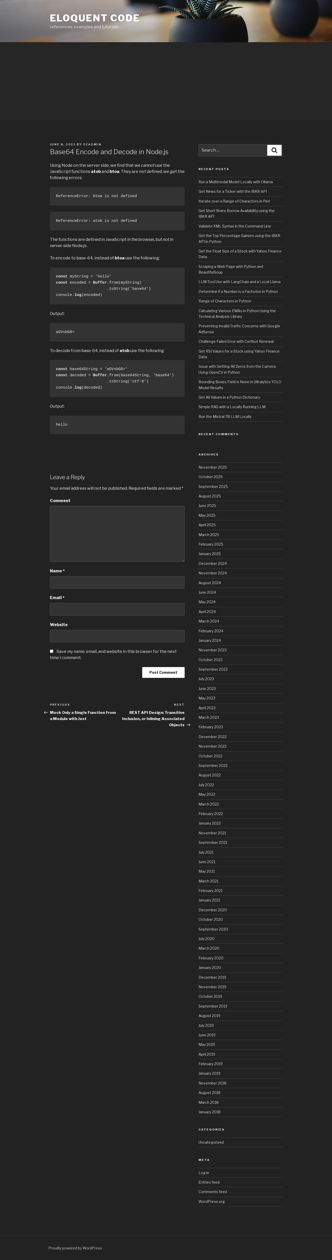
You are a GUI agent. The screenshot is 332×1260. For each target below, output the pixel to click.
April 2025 (207, 525)
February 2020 (211, 958)
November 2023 (213, 650)
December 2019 (212, 977)
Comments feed (213, 1191)
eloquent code (95, 18)
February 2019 (211, 1064)
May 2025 (207, 515)
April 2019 (207, 1054)
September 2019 (213, 1006)
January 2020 (210, 967)
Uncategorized (211, 1142)
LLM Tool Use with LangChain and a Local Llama (240, 281)
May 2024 (207, 602)
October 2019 (210, 996)
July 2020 (206, 939)
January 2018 (209, 1112)
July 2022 (206, 785)
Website (59, 624)
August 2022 (210, 775)
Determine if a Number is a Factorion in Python (238, 291)
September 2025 (213, 486)
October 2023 (210, 660)
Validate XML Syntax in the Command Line (235, 226)
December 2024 (213, 563)
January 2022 (210, 823)
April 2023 (207, 708)
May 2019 (207, 1044)
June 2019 (207, 1035)
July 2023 (206, 679)
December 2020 (213, 910)
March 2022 (209, 804)
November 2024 (213, 573)
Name (57, 570)
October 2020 (211, 919)
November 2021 (212, 833)
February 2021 (210, 890)
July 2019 (206, 1025)
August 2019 (209, 1015)
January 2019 (209, 1073)
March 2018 (209, 1102)
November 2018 (212, 1083)
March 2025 (209, 534)
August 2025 (210, 496)
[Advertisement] (166, 81)
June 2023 (207, 688)
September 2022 (213, 765)
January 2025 (210, 554)
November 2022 (213, 746)
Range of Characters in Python (225, 301)
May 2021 (207, 871)
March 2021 (208, 881)
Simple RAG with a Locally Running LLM (232, 407)
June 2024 (207, 592)
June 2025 (207, 505)
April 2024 (207, 611)
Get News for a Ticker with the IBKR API (233, 191)
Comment (60, 500)
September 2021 (213, 842)
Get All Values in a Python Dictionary (229, 397)
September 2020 (213, 929)
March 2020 (209, 948)
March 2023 (209, 717)
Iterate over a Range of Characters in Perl (234, 201)
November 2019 (212, 987)
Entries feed (209, 1182)
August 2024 (210, 583)
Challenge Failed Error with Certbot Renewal (236, 341)
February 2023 (211, 727)
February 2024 (211, 631)
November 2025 (213, 467)
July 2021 (206, 852)
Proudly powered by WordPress (75, 1248)
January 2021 (209, 900)
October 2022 (210, 756)
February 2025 (211, 544)
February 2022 (211, 813)
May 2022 (207, 794)
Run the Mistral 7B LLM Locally (225, 416)
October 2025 (211, 477)
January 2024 (210, 640)
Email (57, 597)
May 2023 (207, 698)
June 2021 (207, 862)
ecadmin (92, 144)
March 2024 (209, 621)
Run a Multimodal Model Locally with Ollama (236, 182)
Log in (204, 1172)
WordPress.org (212, 1201)
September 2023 (213, 669)
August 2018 (209, 1092)
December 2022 (213, 736)
